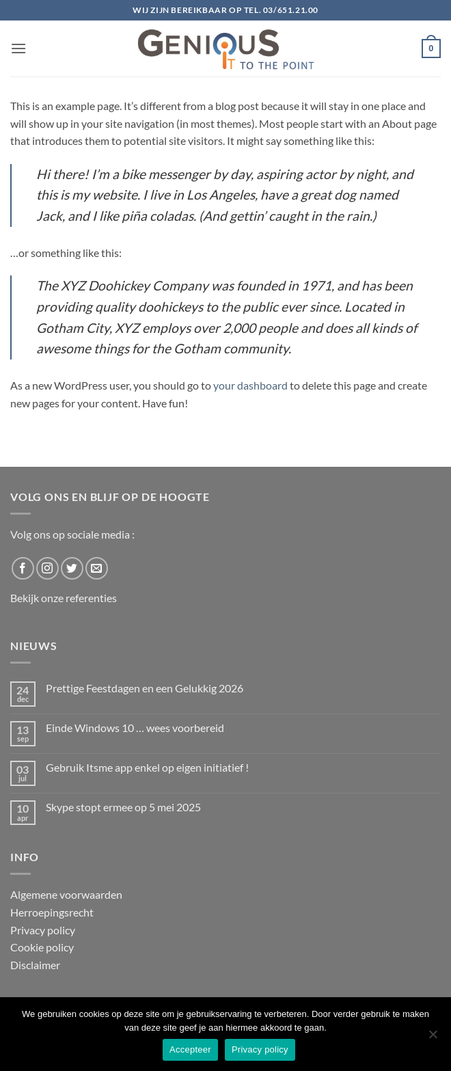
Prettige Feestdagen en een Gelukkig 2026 (144, 687)
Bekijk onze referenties (63, 597)
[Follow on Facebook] (23, 568)
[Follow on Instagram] (47, 568)
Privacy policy (42, 929)
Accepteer (190, 1049)
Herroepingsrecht (52, 912)
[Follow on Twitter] (72, 568)
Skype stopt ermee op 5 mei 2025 (123, 806)
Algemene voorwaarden (66, 894)
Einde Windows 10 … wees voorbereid (135, 727)
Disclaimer (35, 964)
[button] (18, 48)
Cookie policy (42, 946)
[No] (432, 1038)
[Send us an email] (96, 568)
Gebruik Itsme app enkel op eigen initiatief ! (147, 767)
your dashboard (250, 385)
